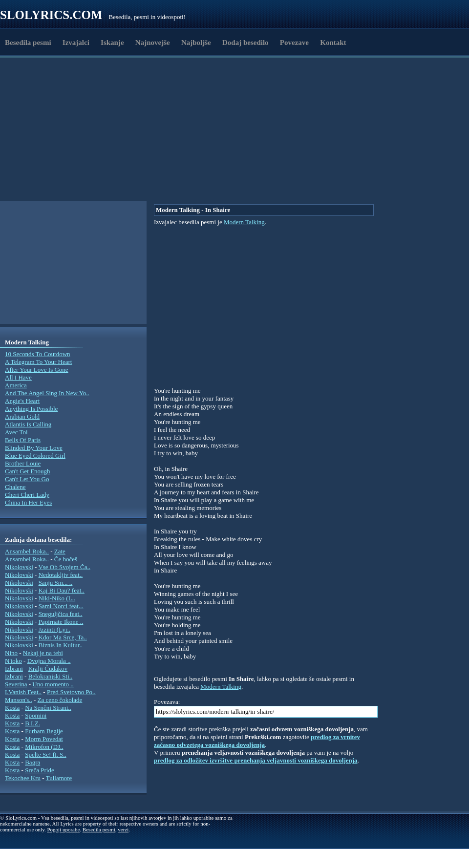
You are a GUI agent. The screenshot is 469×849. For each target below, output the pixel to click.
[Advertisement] (65, 177)
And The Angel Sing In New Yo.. (47, 393)
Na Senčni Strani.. (48, 707)
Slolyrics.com (51, 14)
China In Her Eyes (28, 502)
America (16, 385)
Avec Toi (16, 432)
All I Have (18, 377)
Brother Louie (23, 463)
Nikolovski (19, 567)
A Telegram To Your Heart (38, 361)
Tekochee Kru (23, 778)
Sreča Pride (39, 770)
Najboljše (196, 42)
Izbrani (14, 668)
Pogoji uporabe (63, 829)
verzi (123, 829)
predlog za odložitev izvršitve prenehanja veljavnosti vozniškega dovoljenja (256, 760)
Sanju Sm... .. (56, 582)
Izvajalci (76, 42)
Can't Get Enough (27, 471)
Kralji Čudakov (48, 668)
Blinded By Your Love (34, 447)
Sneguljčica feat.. (61, 613)
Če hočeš (65, 559)
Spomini (35, 715)
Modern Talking (244, 222)
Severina (16, 684)
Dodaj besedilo (245, 42)
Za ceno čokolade (60, 699)
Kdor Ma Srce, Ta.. (63, 637)
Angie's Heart (22, 400)
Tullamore (59, 778)
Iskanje (112, 42)
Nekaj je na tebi (43, 653)
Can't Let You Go (27, 479)
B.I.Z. (32, 723)
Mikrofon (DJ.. (44, 746)
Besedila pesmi (28, 42)
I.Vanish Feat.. (23, 692)
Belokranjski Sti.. (50, 676)
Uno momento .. (53, 684)
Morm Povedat (44, 739)
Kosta (12, 707)
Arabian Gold (22, 416)
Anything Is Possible (31, 408)
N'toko (13, 660)
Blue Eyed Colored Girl (35, 455)
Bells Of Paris (23, 440)
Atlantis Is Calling (28, 424)
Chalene (15, 486)
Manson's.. (18, 699)
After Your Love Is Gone (36, 369)
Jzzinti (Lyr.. (54, 629)
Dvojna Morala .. (49, 660)
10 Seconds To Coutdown (37, 354)
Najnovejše (152, 42)
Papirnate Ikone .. (61, 621)
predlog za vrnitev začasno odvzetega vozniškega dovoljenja (257, 740)
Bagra (32, 762)
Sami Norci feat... (61, 606)
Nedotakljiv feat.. (61, 574)
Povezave (294, 42)
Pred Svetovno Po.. (71, 692)
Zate (59, 551)
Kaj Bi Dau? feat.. (62, 590)
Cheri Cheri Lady (27, 494)
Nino (11, 653)
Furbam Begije (44, 731)
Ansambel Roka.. (27, 551)
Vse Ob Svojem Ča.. (64, 567)
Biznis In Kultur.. (61, 645)
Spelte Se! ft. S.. (45, 754)
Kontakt (333, 42)
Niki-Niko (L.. (57, 598)
